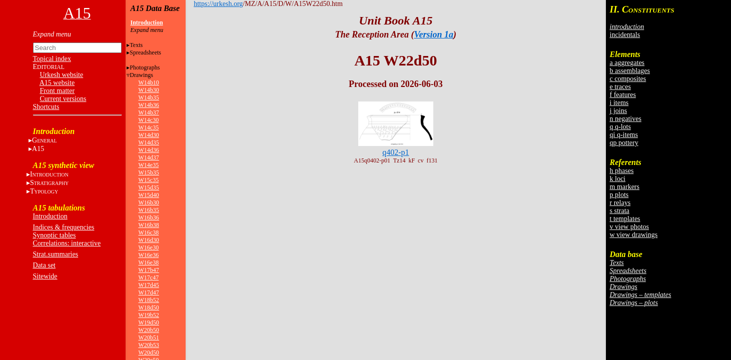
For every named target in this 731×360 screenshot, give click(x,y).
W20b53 (149, 345)
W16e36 (149, 255)
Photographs (145, 67)
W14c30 (149, 120)
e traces (620, 86)
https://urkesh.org (218, 4)
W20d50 (149, 352)
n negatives (625, 118)
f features (623, 94)
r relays (620, 202)
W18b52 (149, 300)
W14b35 (149, 97)
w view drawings (634, 234)
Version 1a (433, 35)
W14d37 (149, 157)
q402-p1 (395, 152)
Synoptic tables (54, 235)
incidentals (625, 34)
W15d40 (149, 195)
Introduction (50, 216)
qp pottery (624, 142)
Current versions (63, 98)
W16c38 (149, 232)
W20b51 (149, 337)
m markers (624, 186)
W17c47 (149, 277)
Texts (136, 45)
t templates (625, 218)
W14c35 (149, 127)
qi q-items (624, 134)
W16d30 (149, 240)
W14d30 (149, 135)
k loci (618, 178)
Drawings (141, 75)
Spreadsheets (145, 52)
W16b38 (149, 225)
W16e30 (149, 247)
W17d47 (149, 292)
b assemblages (630, 70)
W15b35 (149, 172)
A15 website (57, 82)
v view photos (629, 226)
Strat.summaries (56, 254)
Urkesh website (62, 74)
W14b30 (149, 90)
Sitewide (45, 276)
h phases (622, 170)
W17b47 (149, 270)
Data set (44, 265)
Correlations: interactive (67, 243)
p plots (619, 194)
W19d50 (149, 322)
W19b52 (149, 315)
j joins (618, 110)
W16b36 (149, 217)
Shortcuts (46, 106)
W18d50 (149, 307)
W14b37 (149, 112)
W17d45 (149, 285)
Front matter (57, 90)
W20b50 (149, 330)
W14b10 (149, 82)
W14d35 (149, 142)
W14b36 (149, 105)
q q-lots (620, 126)
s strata (619, 210)
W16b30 (149, 202)
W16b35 (149, 210)
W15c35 (149, 180)
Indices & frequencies (64, 227)
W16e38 (149, 262)
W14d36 (149, 150)
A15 (38, 148)
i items (619, 102)
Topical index (52, 58)
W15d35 (149, 187)
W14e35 (149, 165)
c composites (628, 78)
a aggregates (627, 62)
